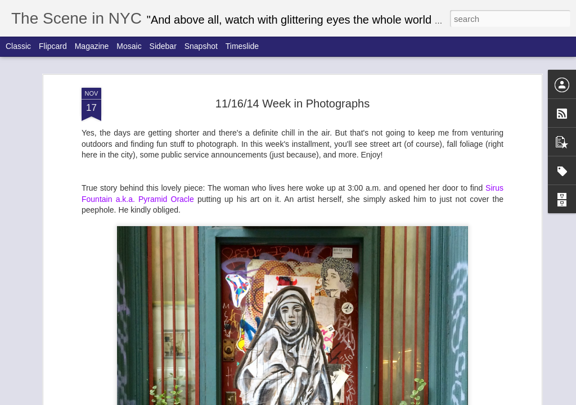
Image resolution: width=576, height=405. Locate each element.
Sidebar (163, 46)
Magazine (92, 46)
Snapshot (201, 46)
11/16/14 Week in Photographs (292, 103)
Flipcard (53, 46)
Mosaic (128, 46)
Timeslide (242, 46)
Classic (18, 46)
